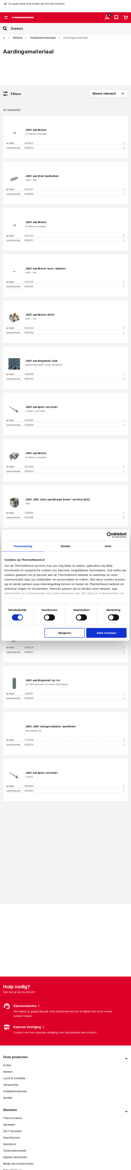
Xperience (9, 1144)
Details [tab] (65, 546)
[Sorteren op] (108, 93)
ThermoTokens (12, 1118)
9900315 (74, 378)
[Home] (4, 38)
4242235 (74, 282)
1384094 (74, 513)
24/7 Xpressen (12, 1131)
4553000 (74, 420)
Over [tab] (108, 546)
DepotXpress (11, 1137)
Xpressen (9, 1124)
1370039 (74, 740)
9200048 (74, 194)
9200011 (74, 240)
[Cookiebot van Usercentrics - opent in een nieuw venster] (110, 535)
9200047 (74, 652)
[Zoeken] (71, 28)
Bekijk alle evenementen (18, 1163)
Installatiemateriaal (43, 37)
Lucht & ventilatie (14, 1078)
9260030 (74, 744)
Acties (7, 1065)
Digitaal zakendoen (15, 1157)
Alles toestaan (106, 633)
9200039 (74, 332)
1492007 (74, 693)
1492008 (74, 374)
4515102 (74, 235)
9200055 (74, 425)
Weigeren (64, 633)
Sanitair (8, 1097)
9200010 (74, 471)
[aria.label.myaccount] (107, 17)
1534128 (74, 647)
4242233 (74, 328)
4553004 (74, 786)
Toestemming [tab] (22, 546)
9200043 (74, 286)
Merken (8, 1071)
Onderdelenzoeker (14, 1150)
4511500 (74, 466)
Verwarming (10, 1084)
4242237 (74, 189)
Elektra (18, 37)
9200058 (74, 698)
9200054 (74, 790)
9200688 (74, 517)
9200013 (74, 148)
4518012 (74, 143)
